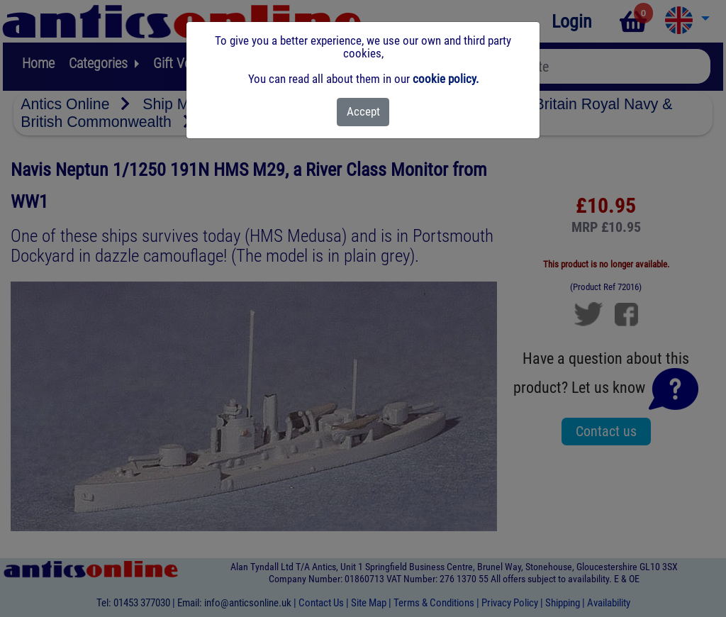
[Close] (363, 112)
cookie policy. (446, 79)
